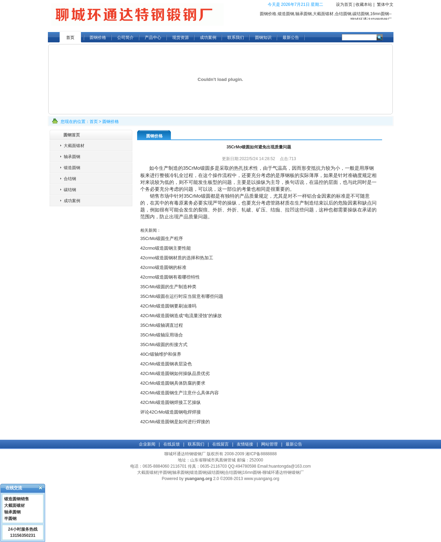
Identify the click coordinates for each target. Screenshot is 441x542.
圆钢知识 (263, 37)
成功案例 (208, 37)
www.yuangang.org (261, 478)
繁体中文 (385, 4)
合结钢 (70, 178)
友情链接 (245, 444)
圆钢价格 (98, 37)
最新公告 (291, 37)
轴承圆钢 (72, 156)
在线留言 (220, 444)
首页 (70, 37)
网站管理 (269, 444)
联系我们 (235, 37)
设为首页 (344, 4)
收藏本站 (364, 4)
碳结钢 (70, 189)
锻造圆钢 (72, 167)
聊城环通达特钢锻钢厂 (185, 453)
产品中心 (153, 37)
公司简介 (125, 37)
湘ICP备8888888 (261, 453)
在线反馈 (171, 444)
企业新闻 (147, 444)
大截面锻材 (74, 145)
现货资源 (180, 37)
